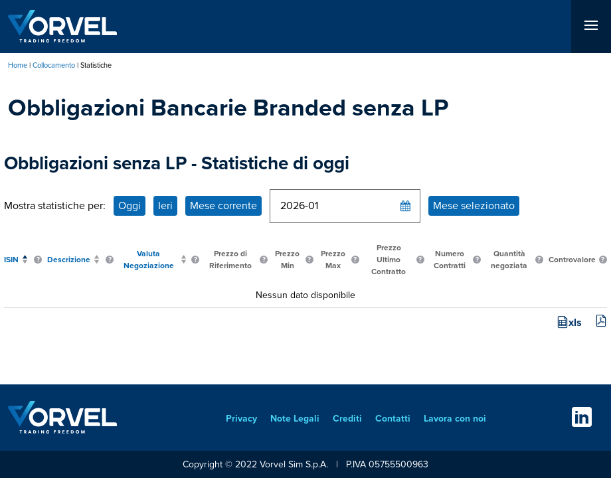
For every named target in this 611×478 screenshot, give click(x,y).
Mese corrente (223, 205)
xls (575, 322)
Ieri (165, 205)
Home (17, 65)
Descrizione (68, 260)
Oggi (129, 205)
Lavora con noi (455, 419)
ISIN (11, 260)
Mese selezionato (474, 205)
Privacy (241, 419)
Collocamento (54, 65)
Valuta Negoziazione (149, 260)
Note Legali (294, 419)
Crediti (347, 419)
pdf (601, 321)
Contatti (392, 419)
